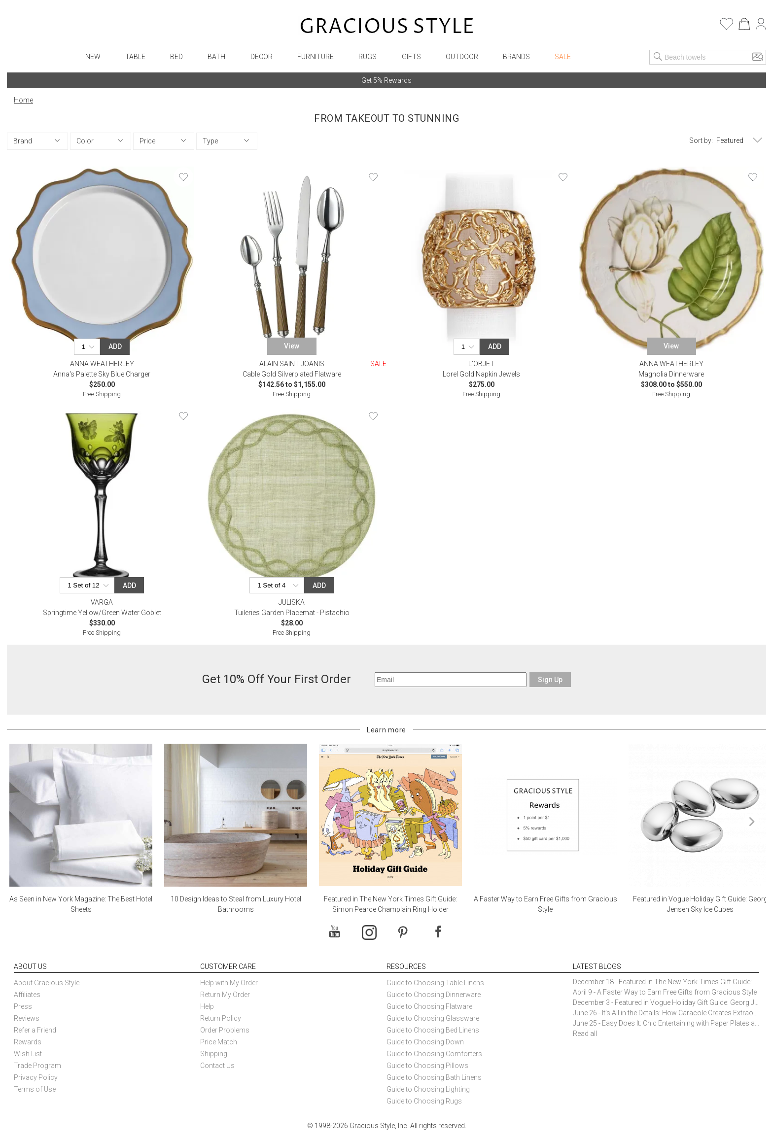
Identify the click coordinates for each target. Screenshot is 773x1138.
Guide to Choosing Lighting (428, 1089)
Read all (585, 1033)
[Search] (658, 57)
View (291, 346)
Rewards (27, 1042)
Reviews (26, 1018)
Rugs (367, 57)
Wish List (28, 1054)
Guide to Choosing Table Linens (435, 983)
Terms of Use (35, 1089)
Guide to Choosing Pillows (428, 1065)
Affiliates (27, 995)
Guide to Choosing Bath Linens (434, 1077)
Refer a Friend (35, 1030)
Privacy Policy (36, 1077)
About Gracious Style (46, 983)
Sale (563, 57)
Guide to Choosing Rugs (424, 1101)
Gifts (411, 57)
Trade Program (37, 1065)
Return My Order (225, 995)
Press (23, 1006)
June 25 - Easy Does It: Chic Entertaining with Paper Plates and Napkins (666, 1023)
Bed (176, 57)
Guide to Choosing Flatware (429, 1006)
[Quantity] (90, 346)
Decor (261, 57)
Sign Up (550, 680)
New (93, 57)
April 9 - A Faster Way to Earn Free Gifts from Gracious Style (665, 992)
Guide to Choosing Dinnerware (433, 995)
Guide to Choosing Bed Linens (432, 1030)
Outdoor (462, 57)
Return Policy (220, 1018)
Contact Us (217, 1065)
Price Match (218, 1042)
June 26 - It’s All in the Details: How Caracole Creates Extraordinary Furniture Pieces (666, 1013)
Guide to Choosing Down (425, 1042)
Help (207, 1006)
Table (135, 57)
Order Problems (224, 1030)
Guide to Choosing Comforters (434, 1054)
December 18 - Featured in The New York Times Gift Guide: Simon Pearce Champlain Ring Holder (666, 982)
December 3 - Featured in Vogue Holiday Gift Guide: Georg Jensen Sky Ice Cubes (666, 1002)
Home (23, 100)
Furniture (315, 57)
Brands (516, 57)
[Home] (387, 27)
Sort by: (701, 140)
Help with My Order (229, 983)
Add (115, 346)
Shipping (213, 1054)
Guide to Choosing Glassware (432, 1018)
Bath (216, 57)
